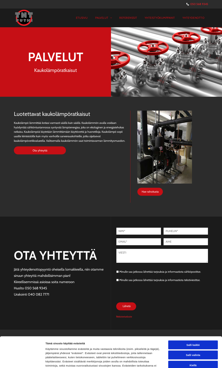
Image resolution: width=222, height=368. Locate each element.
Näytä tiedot (185, 361)
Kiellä (193, 334)
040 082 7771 (38, 294)
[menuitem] (81, 18)
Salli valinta (193, 324)
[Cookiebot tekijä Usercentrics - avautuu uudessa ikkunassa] (22, 361)
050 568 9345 (199, 4)
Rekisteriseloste (124, 300)
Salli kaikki (193, 314)
